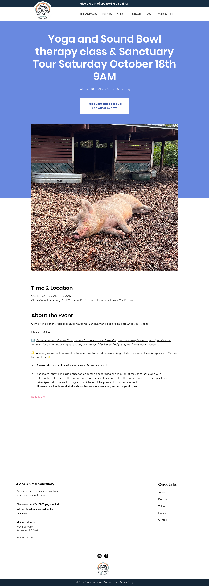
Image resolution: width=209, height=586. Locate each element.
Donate (162, 499)
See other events (104, 108)
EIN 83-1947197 (26, 537)
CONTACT (38, 504)
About (161, 492)
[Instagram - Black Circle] (99, 556)
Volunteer (163, 506)
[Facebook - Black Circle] (106, 556)
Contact (162, 519)
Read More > (39, 396)
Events (162, 512)
